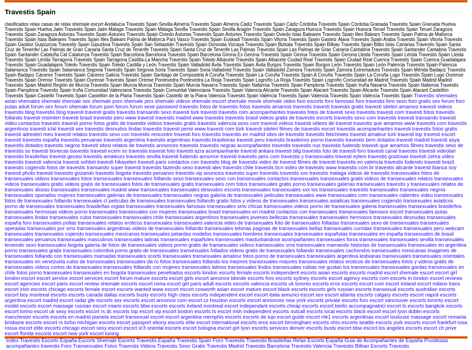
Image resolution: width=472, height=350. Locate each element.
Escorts (87, 340)
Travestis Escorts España (48, 340)
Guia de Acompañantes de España (384, 340)
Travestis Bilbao (352, 346)
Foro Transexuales (82, 346)
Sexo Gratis (192, 346)
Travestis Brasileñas (269, 340)
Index (12, 340)
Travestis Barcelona (268, 346)
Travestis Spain (194, 340)
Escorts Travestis (390, 346)
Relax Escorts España (318, 340)
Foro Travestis (230, 340)
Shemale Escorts (116, 340)
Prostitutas (436, 340)
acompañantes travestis (33, 346)
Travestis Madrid (225, 346)
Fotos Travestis (123, 346)
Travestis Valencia (312, 346)
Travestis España (156, 340)
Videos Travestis (159, 346)
